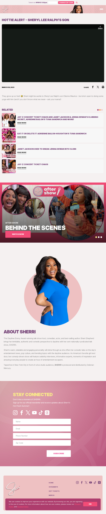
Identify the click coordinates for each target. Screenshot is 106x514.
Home (51, 483)
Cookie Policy (22, 507)
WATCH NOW (18, 234)
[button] (96, 237)
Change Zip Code (66, 2)
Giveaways (53, 487)
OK (90, 504)
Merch (51, 495)
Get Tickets (54, 491)
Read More (21, 123)
